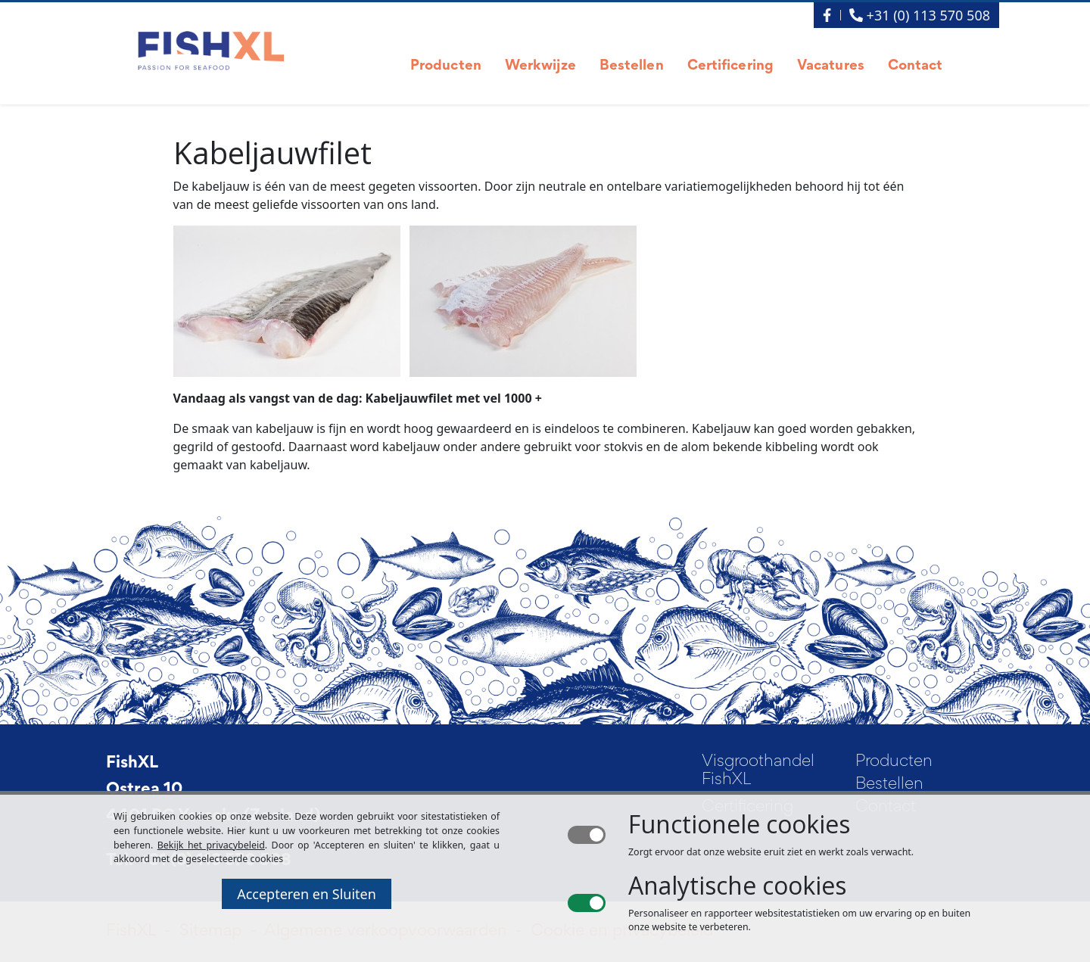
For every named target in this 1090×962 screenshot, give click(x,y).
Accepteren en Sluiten (306, 894)
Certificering (730, 66)
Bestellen (632, 66)
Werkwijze (540, 66)
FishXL (132, 763)
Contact (915, 66)
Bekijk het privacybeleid (211, 845)
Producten (445, 66)
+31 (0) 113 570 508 (919, 15)
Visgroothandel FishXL (758, 771)
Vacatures (830, 66)
